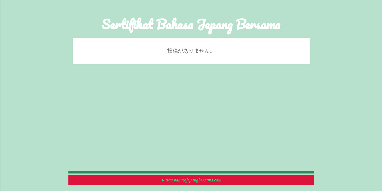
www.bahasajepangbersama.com (191, 180)
